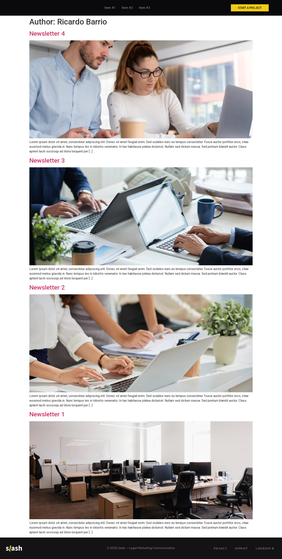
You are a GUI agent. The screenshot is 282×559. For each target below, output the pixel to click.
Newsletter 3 (47, 160)
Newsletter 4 (47, 33)
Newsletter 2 (47, 287)
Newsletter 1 (47, 414)
